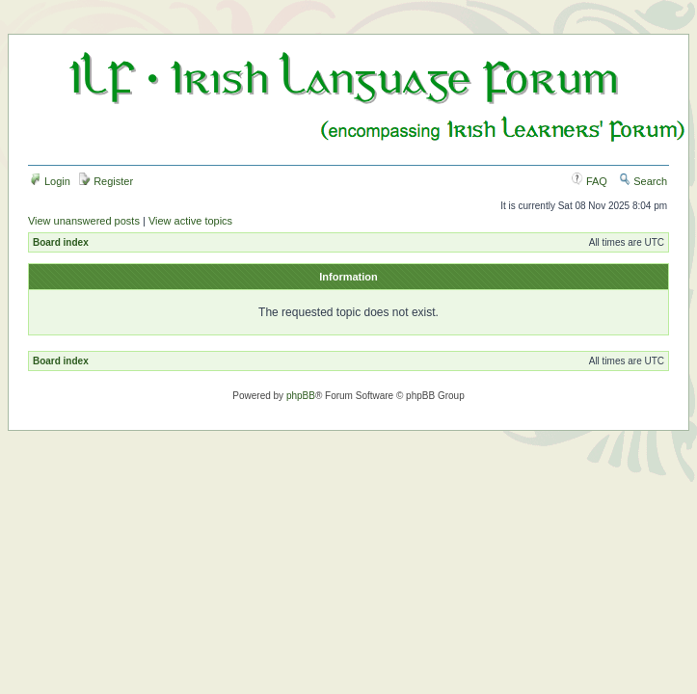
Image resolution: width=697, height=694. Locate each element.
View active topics (190, 221)
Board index (61, 242)
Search (643, 181)
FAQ (589, 181)
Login (50, 181)
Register (106, 181)
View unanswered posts (84, 221)
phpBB (300, 395)
